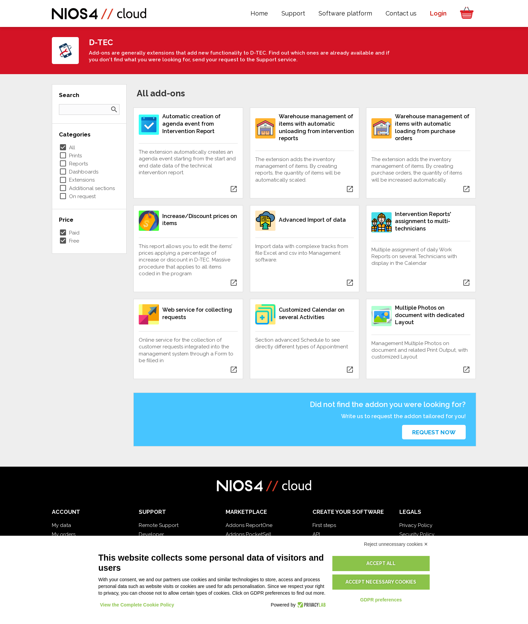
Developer (151, 534)
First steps (324, 525)
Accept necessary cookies (380, 582)
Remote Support (158, 525)
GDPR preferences (381, 599)
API (316, 534)
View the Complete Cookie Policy (137, 604)
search (114, 109)
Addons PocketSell (248, 534)
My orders (63, 534)
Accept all (381, 563)
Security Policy (416, 534)
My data (61, 525)
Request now (434, 432)
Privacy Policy (415, 525)
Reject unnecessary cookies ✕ (396, 544)
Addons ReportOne (249, 525)
